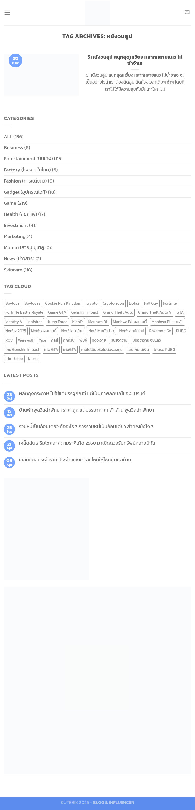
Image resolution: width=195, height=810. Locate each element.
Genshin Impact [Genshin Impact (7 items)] (84, 312)
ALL (8, 136)
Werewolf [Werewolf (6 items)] (26, 340)
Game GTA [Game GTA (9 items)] (57, 312)
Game (10, 203)
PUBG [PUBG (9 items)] (181, 331)
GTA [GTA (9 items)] (180, 312)
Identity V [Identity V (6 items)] (14, 322)
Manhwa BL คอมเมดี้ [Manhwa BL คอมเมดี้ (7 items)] (130, 322)
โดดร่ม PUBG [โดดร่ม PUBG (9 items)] (164, 349)
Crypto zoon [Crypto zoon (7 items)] (113, 303)
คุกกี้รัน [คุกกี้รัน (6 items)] (68, 340)
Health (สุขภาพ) (20, 214)
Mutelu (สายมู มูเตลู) (25, 247)
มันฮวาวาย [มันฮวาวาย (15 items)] (119, 340)
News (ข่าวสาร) (19, 258)
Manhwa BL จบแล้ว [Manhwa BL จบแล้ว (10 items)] (167, 322)
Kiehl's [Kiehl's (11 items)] (78, 322)
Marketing (14, 236)
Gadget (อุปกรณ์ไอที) (25, 192)
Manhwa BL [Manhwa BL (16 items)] (98, 322)
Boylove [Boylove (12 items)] (12, 303)
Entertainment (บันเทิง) (28, 158)
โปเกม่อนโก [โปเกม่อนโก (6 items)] (14, 359)
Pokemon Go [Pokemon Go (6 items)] (160, 331)
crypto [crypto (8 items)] (92, 303)
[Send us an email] (187, 12)
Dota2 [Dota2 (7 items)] (134, 303)
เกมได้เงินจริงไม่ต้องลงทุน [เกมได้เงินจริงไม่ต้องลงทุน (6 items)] (101, 349)
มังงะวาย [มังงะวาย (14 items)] (99, 340)
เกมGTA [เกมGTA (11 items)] (69, 349)
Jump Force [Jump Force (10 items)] (57, 322)
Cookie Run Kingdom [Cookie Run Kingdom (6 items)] (63, 303)
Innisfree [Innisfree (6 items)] (34, 322)
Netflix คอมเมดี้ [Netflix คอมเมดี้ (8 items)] (43, 331)
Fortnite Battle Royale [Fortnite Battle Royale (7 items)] (24, 312)
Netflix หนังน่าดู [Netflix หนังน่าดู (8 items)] (101, 331)
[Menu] (7, 13)
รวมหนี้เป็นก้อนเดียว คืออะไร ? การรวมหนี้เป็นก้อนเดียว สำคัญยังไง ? (86, 426)
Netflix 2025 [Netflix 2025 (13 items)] (15, 331)
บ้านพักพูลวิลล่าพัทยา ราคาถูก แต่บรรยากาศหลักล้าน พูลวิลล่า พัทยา (86, 410)
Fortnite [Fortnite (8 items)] (170, 303)
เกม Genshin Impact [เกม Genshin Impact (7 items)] (22, 349)
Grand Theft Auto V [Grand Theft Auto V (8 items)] (155, 312)
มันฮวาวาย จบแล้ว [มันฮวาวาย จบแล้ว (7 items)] (147, 340)
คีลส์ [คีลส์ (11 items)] (54, 340)
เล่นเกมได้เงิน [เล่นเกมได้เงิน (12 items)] (138, 349)
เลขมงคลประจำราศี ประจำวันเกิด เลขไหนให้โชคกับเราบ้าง (75, 460)
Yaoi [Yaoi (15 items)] (42, 340)
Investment (16, 225)
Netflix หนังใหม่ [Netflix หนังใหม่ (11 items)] (131, 331)
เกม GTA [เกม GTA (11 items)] (51, 349)
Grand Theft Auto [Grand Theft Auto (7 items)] (118, 312)
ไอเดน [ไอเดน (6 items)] (33, 359)
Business (13, 147)
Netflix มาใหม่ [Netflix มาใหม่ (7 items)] (72, 331)
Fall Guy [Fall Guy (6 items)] (151, 303)
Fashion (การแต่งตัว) (25, 181)
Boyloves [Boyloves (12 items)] (32, 303)
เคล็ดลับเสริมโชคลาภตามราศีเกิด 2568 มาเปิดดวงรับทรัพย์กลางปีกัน (87, 443)
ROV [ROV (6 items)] (9, 340)
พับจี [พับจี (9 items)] (83, 340)
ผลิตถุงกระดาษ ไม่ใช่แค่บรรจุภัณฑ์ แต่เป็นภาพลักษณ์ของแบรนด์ (82, 393)
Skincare (13, 269)
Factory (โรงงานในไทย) (27, 169)
